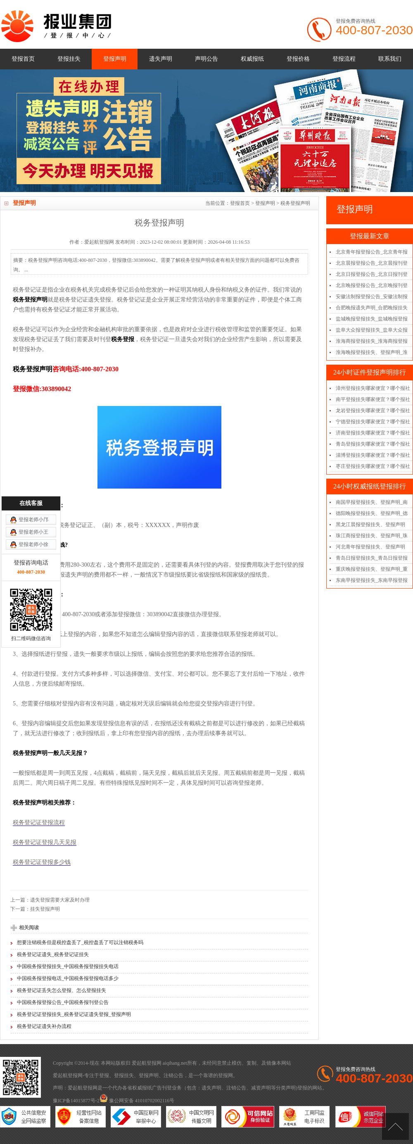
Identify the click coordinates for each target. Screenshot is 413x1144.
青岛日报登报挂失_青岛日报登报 (372, 558)
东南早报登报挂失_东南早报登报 (372, 580)
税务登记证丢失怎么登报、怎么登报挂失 (61, 990)
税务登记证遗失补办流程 (44, 1026)
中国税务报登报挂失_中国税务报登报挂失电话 (68, 966)
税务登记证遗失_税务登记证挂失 (53, 954)
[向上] (395, 1126)
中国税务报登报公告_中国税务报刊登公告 (63, 1002)
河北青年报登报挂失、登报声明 (370, 547)
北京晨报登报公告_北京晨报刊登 (372, 263)
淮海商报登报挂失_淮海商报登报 (372, 341)
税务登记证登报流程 (39, 822)
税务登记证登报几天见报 (44, 842)
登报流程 (344, 59)
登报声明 (114, 59)
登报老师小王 (33, 453)
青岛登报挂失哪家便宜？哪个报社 (373, 444)
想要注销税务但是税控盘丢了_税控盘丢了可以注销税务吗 (80, 942)
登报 (104, 1075)
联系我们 (389, 59)
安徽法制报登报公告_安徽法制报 (372, 296)
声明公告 (206, 59)
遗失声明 (160, 59)
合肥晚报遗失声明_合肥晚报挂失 (372, 308)
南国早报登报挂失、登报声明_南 (372, 502)
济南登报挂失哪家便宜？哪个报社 (373, 433)
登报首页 (23, 59)
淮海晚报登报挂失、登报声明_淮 (372, 352)
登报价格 (298, 59)
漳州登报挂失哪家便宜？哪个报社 (373, 388)
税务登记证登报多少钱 (42, 862)
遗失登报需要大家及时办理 (60, 900)
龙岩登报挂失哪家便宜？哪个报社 (373, 410)
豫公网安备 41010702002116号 (137, 1101)
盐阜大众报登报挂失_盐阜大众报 (372, 330)
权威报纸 (252, 59)
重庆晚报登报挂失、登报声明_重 (372, 569)
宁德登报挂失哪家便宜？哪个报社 (373, 422)
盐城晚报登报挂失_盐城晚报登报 (372, 319)
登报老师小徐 (33, 466)
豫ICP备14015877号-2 (76, 1101)
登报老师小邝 (33, 441)
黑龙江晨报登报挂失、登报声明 (370, 524)
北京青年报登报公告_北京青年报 (372, 252)
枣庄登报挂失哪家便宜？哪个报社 (373, 466)
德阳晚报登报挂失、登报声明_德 (372, 513)
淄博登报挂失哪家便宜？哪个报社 (373, 455)
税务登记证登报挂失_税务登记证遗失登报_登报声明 (74, 1014)
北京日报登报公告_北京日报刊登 (372, 274)
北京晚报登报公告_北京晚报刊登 (372, 285)
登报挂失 (69, 59)
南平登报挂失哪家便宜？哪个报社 (373, 399)
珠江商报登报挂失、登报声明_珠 (372, 536)
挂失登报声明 (45, 909)
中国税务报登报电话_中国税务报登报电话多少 (68, 978)
